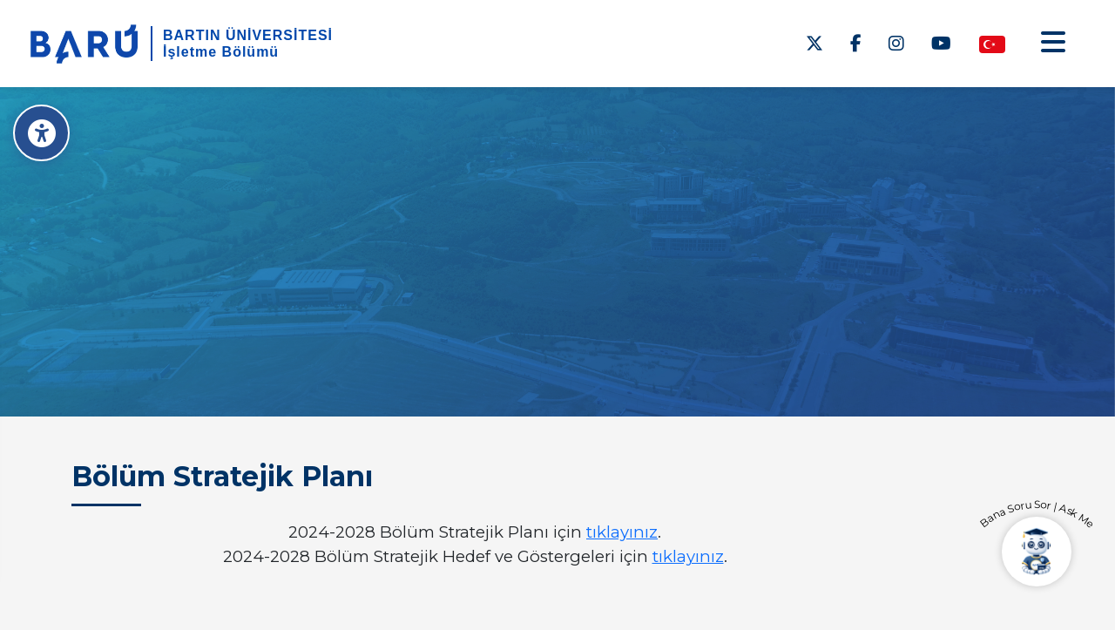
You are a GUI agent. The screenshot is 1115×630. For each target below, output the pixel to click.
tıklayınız (622, 532)
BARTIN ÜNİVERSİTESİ (248, 35)
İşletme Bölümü (221, 51)
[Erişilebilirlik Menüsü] (41, 133)
